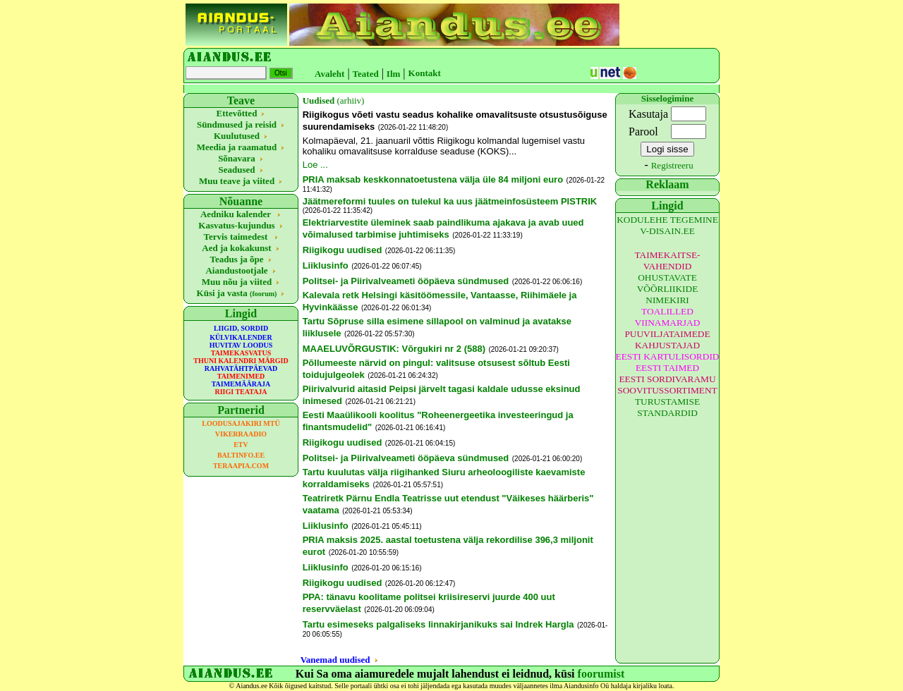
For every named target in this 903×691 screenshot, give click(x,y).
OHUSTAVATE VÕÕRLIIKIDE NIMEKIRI (667, 288)
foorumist (601, 674)
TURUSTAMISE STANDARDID (667, 407)
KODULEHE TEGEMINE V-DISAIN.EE (667, 225)
